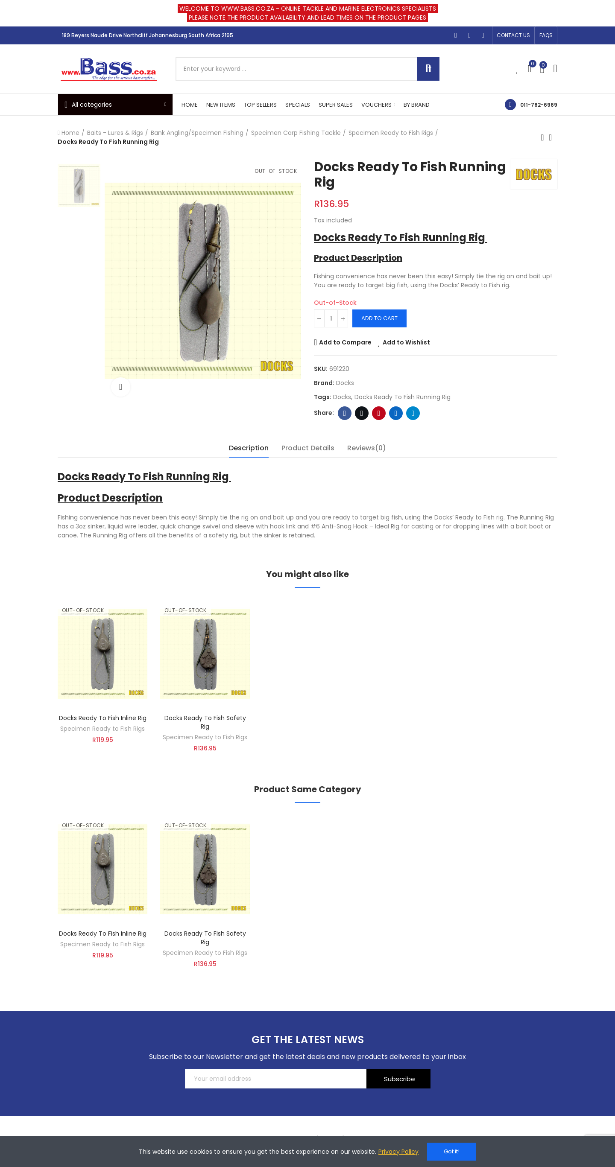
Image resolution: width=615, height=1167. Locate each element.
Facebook (344, 413)
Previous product (542, 137)
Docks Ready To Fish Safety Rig (205, 722)
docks (342, 397)
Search (428, 69)
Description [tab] (249, 448)
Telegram (413, 413)
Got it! (452, 1151)
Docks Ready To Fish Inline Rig (102, 718)
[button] (513, 35)
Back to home (553, 137)
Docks (345, 383)
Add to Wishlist (406, 342)
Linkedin (396, 413)
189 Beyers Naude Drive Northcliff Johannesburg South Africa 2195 (147, 35)
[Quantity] (331, 318)
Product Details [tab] (307, 448)
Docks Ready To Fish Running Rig (402, 397)
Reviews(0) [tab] (366, 448)
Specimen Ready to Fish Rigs (102, 728)
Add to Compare (345, 342)
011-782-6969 (538, 104)
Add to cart (379, 318)
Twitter (361, 413)
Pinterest (379, 413)
